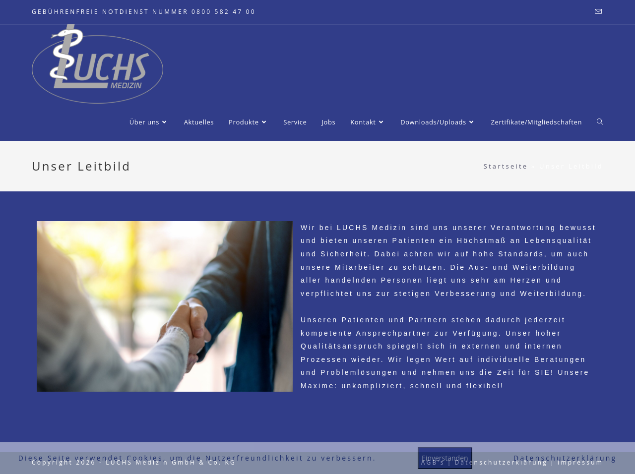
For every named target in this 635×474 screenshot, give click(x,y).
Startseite (506, 166)
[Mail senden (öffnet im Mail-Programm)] (597, 12)
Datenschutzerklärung (565, 458)
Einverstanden (445, 458)
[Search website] (600, 122)
